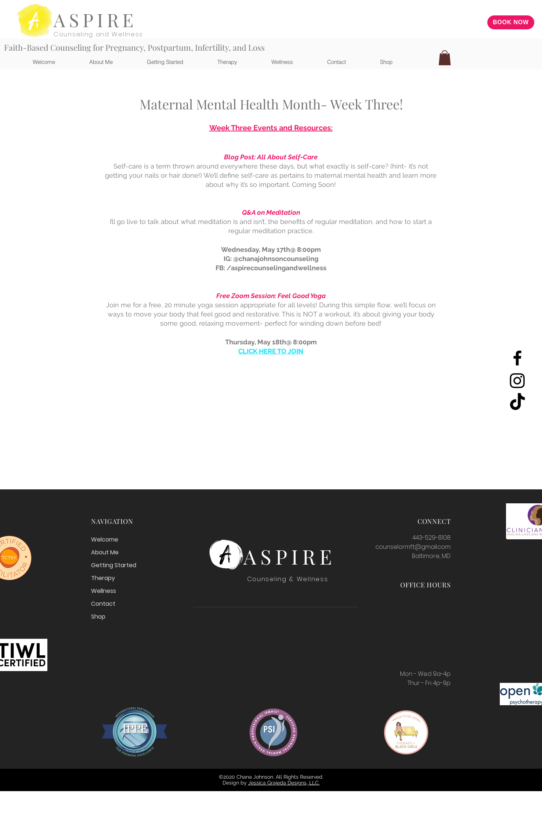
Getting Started (113, 565)
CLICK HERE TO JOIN (270, 351)
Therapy (103, 578)
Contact (103, 604)
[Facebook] (517, 358)
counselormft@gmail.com (413, 547)
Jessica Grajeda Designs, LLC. (284, 783)
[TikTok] (517, 403)
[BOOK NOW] (510, 22)
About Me (105, 552)
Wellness (103, 591)
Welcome (104, 539)
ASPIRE (95, 19)
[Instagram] (517, 380)
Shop (98, 616)
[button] (216, 62)
